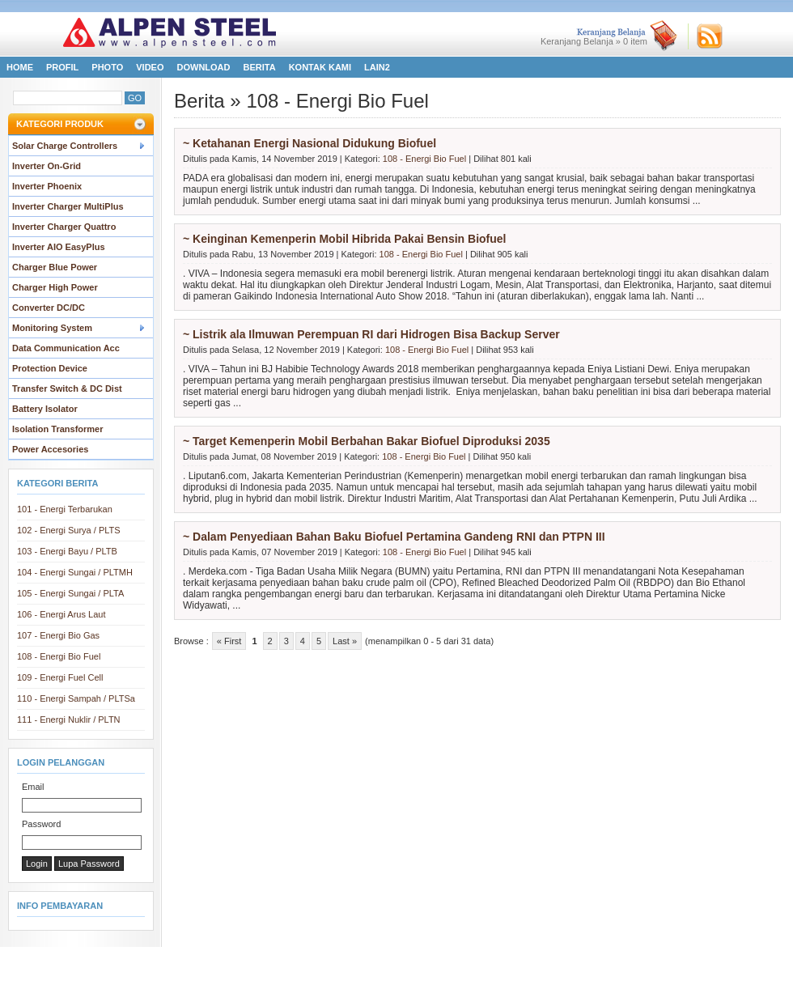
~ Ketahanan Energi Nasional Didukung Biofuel (309, 143)
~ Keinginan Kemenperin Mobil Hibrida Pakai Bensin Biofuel (344, 238)
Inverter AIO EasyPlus (58, 247)
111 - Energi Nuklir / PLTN (69, 719)
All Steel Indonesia (372, 975)
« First (229, 641)
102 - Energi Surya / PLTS (69, 530)
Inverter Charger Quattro (64, 226)
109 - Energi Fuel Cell (60, 677)
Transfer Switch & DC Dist (67, 388)
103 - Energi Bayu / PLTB (67, 551)
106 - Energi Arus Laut (61, 614)
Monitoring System (52, 328)
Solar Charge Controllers (64, 146)
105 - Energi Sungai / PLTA (70, 593)
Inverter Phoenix (47, 186)
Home (19, 67)
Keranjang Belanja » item (594, 41)
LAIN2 (377, 67)
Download (204, 67)
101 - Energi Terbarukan (64, 509)
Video (149, 67)
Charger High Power (55, 287)
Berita (260, 67)
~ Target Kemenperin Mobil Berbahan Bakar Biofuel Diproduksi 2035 (366, 441)
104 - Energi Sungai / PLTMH (75, 572)
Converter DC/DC (48, 307)
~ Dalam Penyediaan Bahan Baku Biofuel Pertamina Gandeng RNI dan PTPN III (394, 536)
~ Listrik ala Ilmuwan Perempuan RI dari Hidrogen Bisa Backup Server (371, 334)
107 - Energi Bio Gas (58, 635)
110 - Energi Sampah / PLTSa (76, 698)
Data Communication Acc (66, 348)
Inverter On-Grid (46, 166)
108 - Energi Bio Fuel (58, 656)
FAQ (471, 958)
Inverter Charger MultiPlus (68, 206)
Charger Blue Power (54, 267)
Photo (107, 67)
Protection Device (49, 368)
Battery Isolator (45, 409)
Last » (345, 641)
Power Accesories (50, 449)
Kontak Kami (320, 67)
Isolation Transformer (57, 429)
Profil (62, 67)
